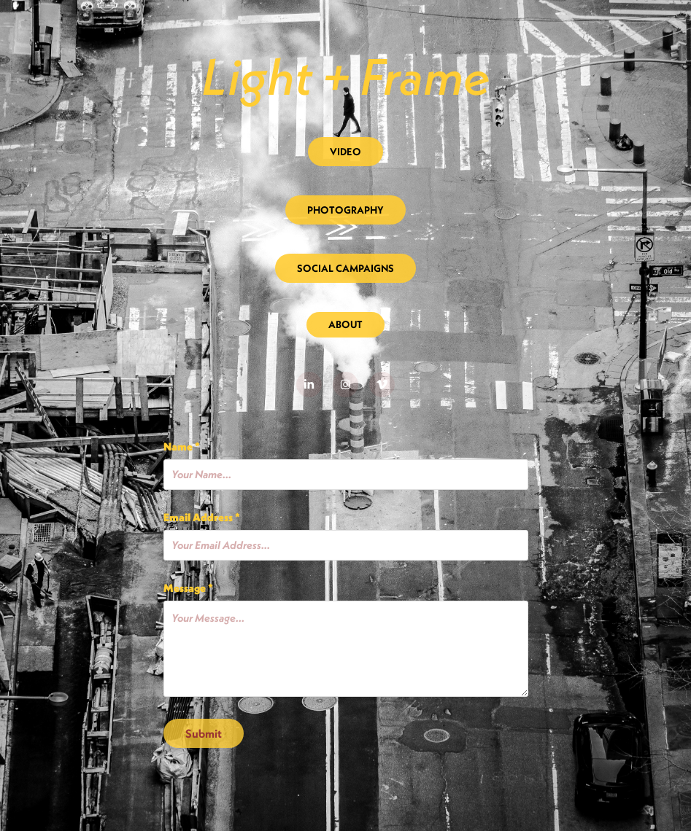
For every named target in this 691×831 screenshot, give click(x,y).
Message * (188, 587)
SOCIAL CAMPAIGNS (345, 268)
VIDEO (345, 151)
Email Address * (201, 517)
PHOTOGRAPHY (345, 209)
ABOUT (345, 324)
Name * (181, 446)
